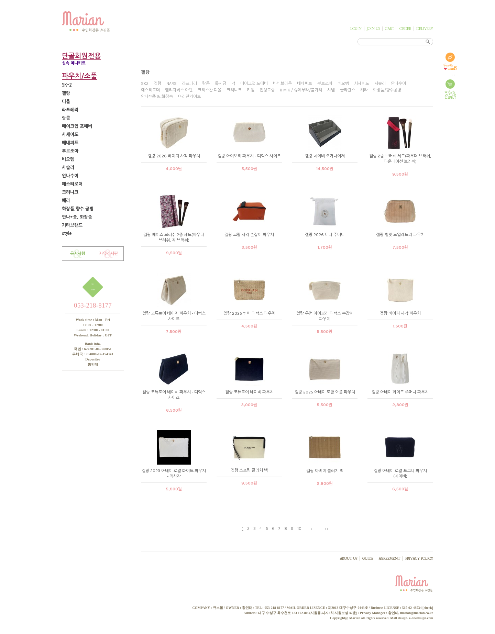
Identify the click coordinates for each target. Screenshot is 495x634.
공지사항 (77, 254)
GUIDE (367, 558)
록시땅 (220, 83)
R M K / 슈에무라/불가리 (301, 90)
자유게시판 (108, 254)
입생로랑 (267, 90)
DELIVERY (424, 28)
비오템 (68, 159)
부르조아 (70, 151)
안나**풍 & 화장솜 (157, 96)
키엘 (250, 90)
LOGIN (356, 28)
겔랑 (66, 93)
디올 (66, 101)
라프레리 (70, 110)
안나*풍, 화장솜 (77, 217)
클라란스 (347, 90)
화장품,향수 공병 (78, 209)
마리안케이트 (189, 96)
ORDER (405, 28)
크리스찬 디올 (209, 90)
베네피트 (70, 143)
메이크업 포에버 (77, 126)
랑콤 (66, 118)
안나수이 (70, 176)
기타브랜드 (72, 225)
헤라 (66, 200)
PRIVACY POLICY (419, 558)
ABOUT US (348, 558)
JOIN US (373, 28)
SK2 (144, 83)
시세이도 (70, 134)
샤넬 (331, 90)
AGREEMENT (389, 558)
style (67, 233)
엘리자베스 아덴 (178, 90)
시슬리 (68, 167)
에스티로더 (72, 184)
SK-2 (67, 85)
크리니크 (70, 192)
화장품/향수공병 (387, 90)
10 (299, 528)
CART (389, 28)
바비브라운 (282, 83)
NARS (171, 83)
